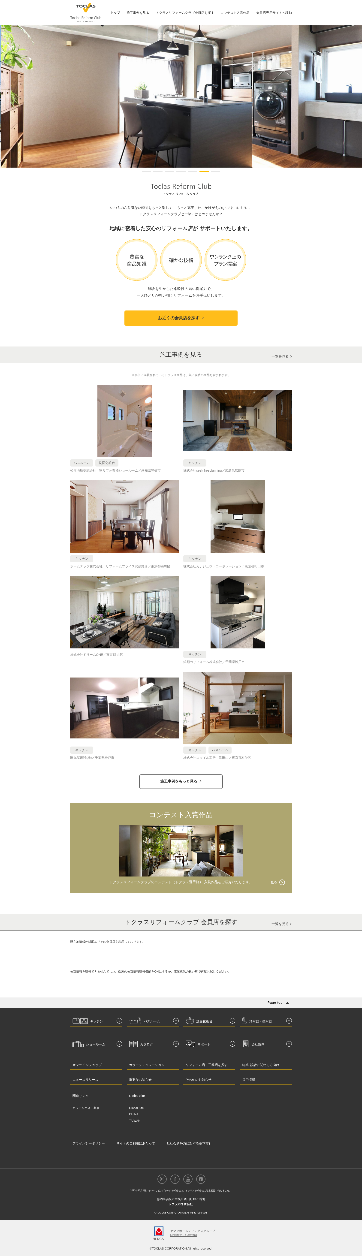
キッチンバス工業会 (86, 1108)
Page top (275, 1002)
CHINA (133, 1114)
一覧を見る (280, 356)
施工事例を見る (138, 13)
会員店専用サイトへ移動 (274, 13)
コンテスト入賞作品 (235, 13)
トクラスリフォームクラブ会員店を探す (185, 13)
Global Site (136, 1108)
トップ (115, 13)
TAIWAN (134, 1120)
